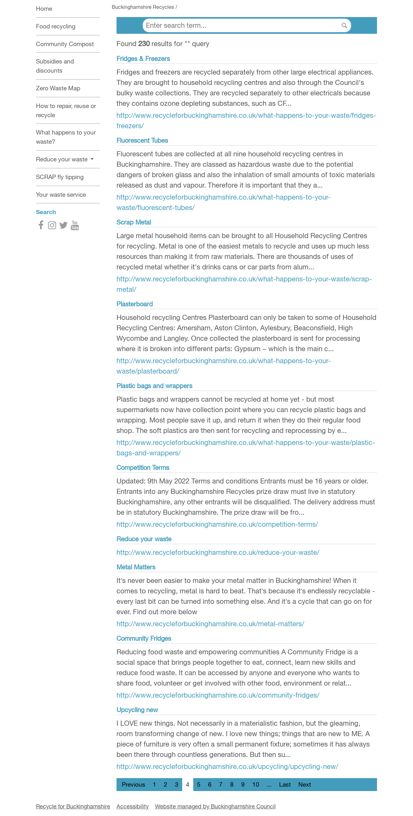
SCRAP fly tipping (60, 176)
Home (44, 8)
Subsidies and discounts (55, 66)
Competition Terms (143, 467)
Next (304, 784)
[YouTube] (75, 226)
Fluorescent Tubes (142, 140)
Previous (133, 784)
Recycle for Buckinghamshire (73, 806)
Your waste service (61, 194)
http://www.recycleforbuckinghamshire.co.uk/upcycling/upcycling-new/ (227, 766)
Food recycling (55, 26)
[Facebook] (40, 226)
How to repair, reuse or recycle (66, 110)
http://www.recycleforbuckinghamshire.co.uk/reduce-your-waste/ (218, 552)
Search (46, 211)
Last (285, 784)
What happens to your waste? (66, 137)
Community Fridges (144, 638)
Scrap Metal (134, 222)
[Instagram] (52, 226)
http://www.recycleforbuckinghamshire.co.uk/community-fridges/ (218, 695)
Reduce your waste (144, 539)
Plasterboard (135, 304)
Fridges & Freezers (143, 58)
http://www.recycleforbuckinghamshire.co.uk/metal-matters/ (210, 624)
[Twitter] (63, 226)
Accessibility (133, 806)
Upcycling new (137, 709)
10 (255, 784)
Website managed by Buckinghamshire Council (215, 806)
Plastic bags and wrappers (154, 385)
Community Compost (65, 43)
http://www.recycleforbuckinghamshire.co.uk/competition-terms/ (217, 524)
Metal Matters (136, 567)
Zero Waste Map (58, 88)
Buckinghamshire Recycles (143, 7)
